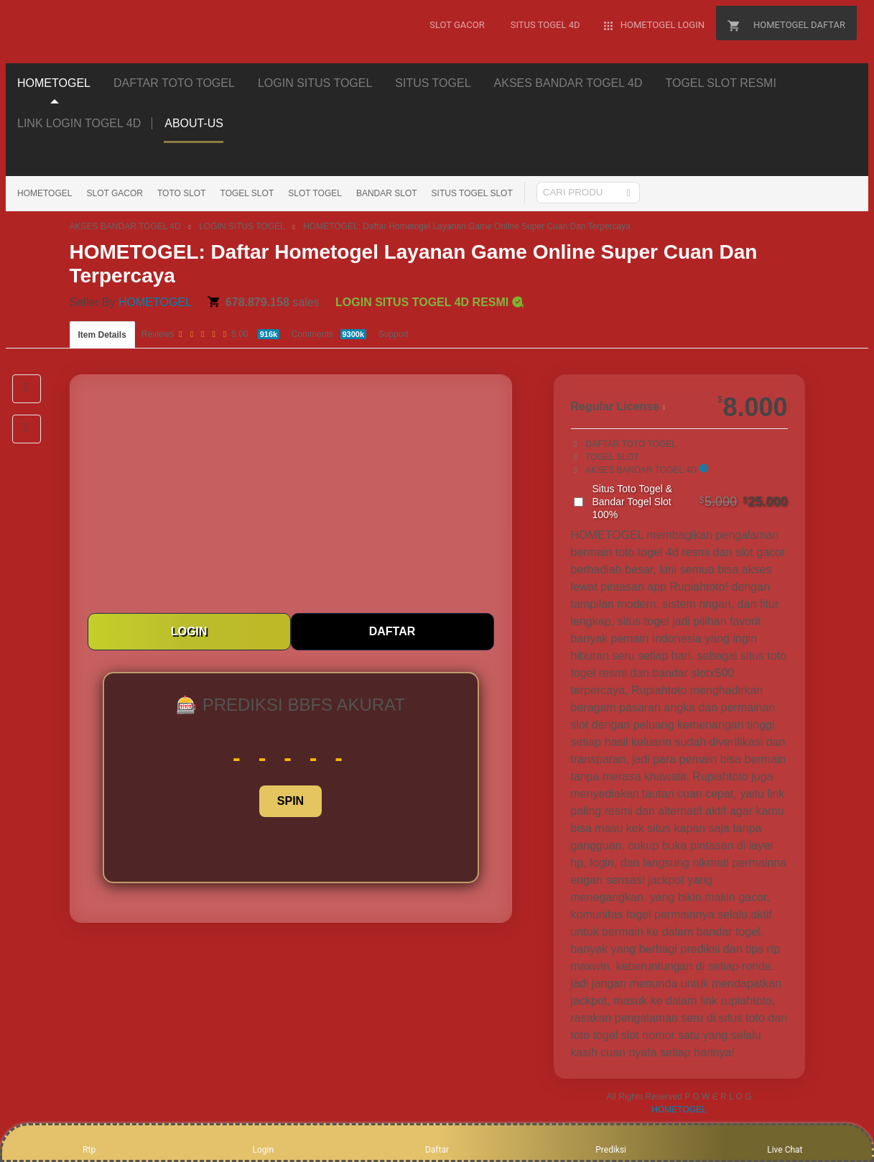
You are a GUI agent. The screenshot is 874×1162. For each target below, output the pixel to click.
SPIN (290, 801)
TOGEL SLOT (247, 193)
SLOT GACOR (114, 193)
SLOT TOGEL (315, 193)
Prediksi (610, 1142)
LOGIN (189, 631)
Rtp (89, 1142)
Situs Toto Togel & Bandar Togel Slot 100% (690, 501)
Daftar (437, 1142)
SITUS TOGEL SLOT (472, 193)
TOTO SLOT (181, 193)
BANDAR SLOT (386, 193)
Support (393, 334)
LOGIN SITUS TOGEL (242, 226)
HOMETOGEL (44, 193)
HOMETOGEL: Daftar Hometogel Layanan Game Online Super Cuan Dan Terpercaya (467, 226)
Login (263, 1142)
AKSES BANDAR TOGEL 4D (125, 226)
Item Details (102, 335)
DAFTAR (392, 631)
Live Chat (784, 1142)
